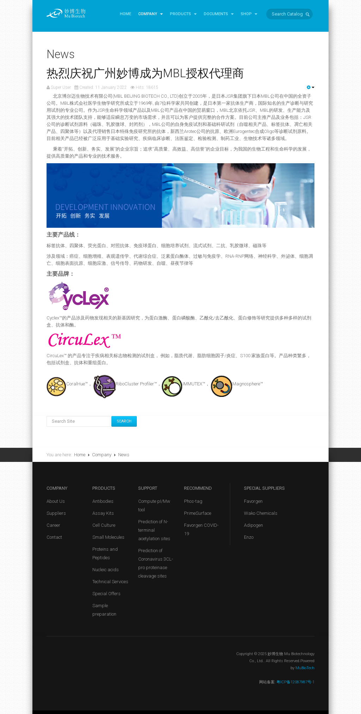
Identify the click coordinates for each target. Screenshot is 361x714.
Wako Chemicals (260, 513)
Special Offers (106, 593)
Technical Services (110, 581)
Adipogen (253, 525)
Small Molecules (108, 537)
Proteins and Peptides (105, 553)
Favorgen (253, 501)
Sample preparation (104, 610)
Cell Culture (103, 525)
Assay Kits (103, 513)
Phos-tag (193, 501)
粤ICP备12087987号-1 (294, 682)
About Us (56, 501)
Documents (219, 14)
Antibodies (103, 501)
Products (183, 14)
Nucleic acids (105, 569)
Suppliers (56, 513)
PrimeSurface (197, 513)
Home (125, 14)
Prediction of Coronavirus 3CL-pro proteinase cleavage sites (155, 563)
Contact (54, 537)
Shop (249, 14)
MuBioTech (304, 668)
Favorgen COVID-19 (201, 529)
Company (150, 14)
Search (124, 421)
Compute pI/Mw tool (154, 505)
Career (53, 525)
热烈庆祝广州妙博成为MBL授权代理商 (145, 73)
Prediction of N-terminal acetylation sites (154, 530)
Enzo (248, 537)
